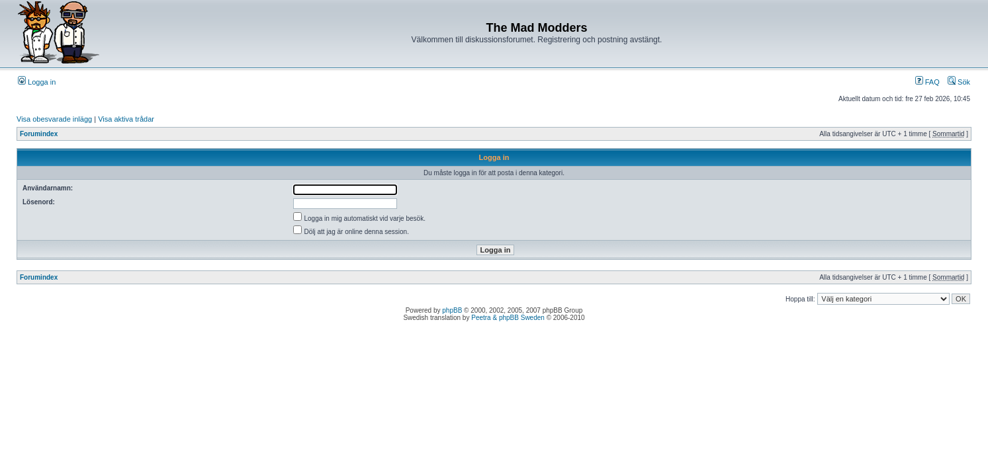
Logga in (37, 82)
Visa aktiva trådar (126, 119)
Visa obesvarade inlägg (54, 119)
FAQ (927, 82)
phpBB (452, 310)
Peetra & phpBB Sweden (508, 317)
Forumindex (39, 134)
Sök (959, 82)
